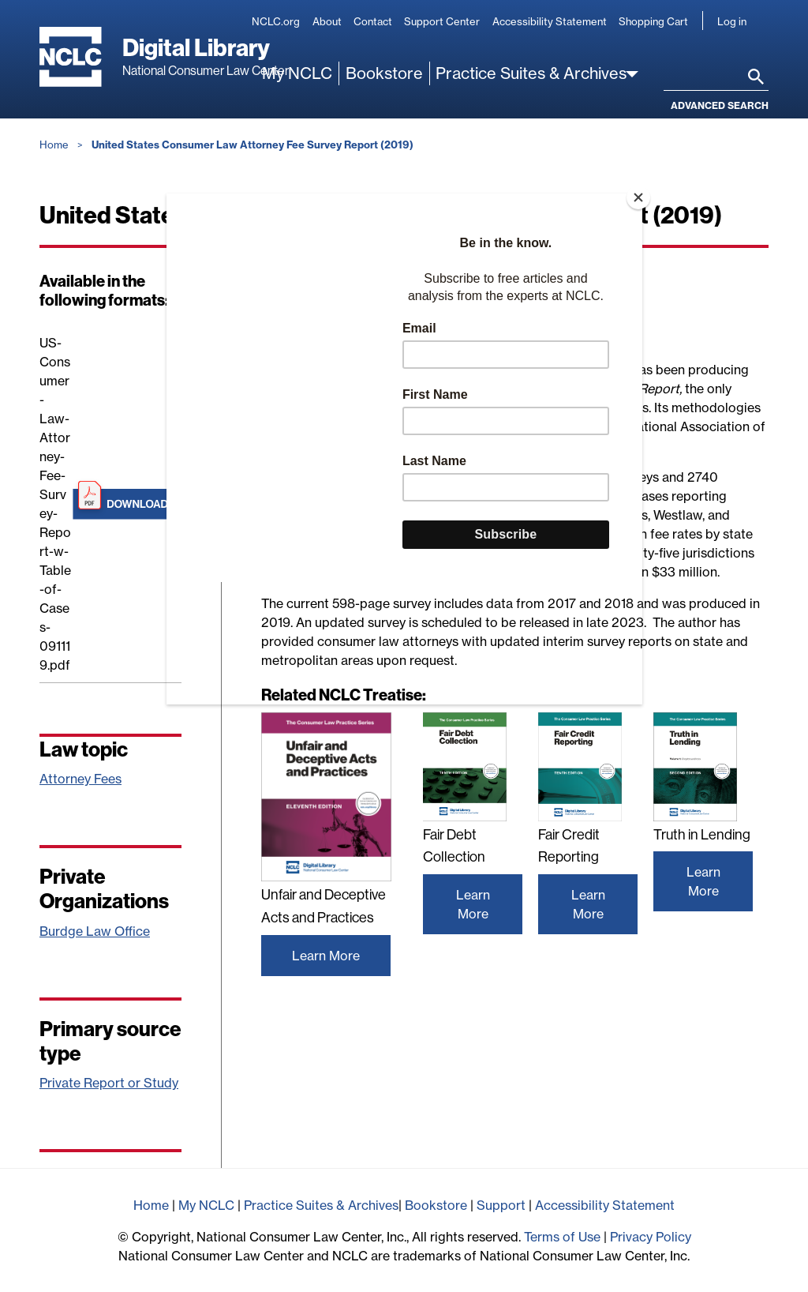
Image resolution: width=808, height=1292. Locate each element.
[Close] (638, 197)
